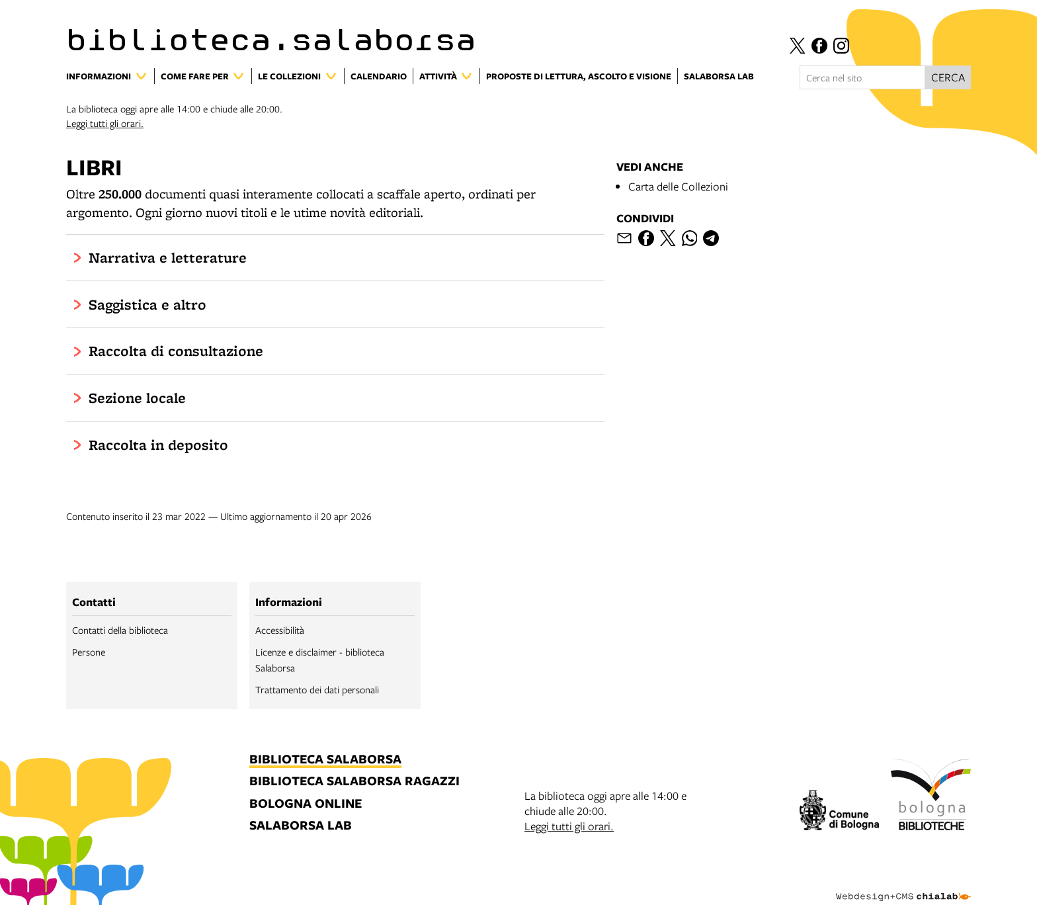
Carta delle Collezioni (678, 186)
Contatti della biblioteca (120, 629)
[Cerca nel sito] (862, 77)
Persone (88, 651)
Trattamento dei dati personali (317, 689)
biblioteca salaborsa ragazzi (354, 781)
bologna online (305, 804)
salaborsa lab (300, 826)
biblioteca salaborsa (325, 759)
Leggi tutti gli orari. (105, 123)
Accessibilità (279, 629)
